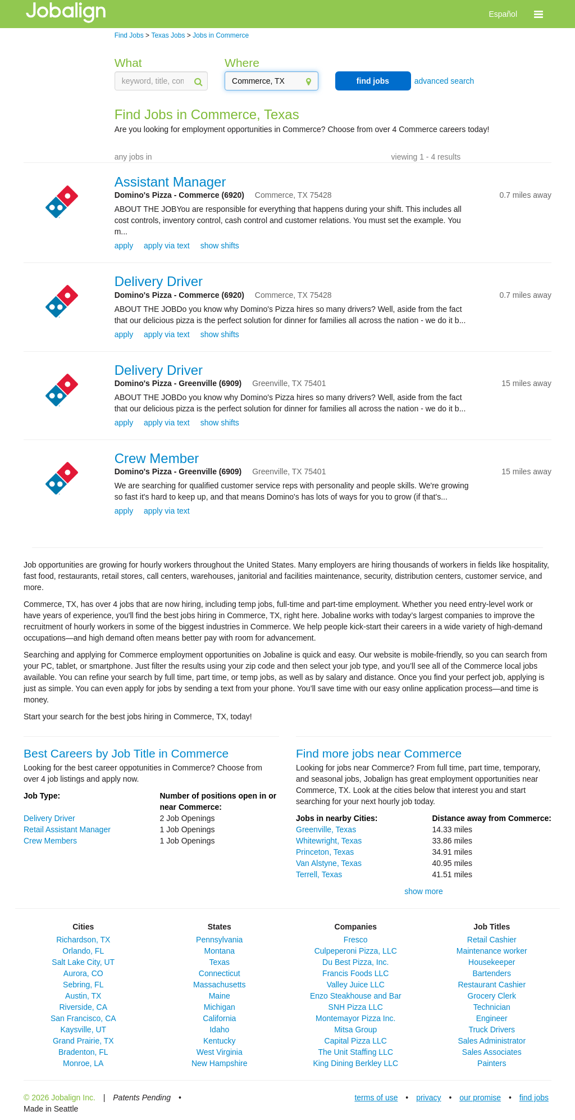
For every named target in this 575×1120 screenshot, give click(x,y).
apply (124, 245)
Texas (219, 962)
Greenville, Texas (326, 829)
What (128, 62)
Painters (491, 1063)
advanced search (444, 80)
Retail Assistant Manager (67, 829)
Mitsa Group (355, 1029)
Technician (491, 1007)
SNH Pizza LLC (355, 1007)
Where (242, 62)
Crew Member (157, 458)
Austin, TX (83, 995)
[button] (538, 14)
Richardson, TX (83, 939)
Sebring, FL (83, 984)
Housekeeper (491, 962)
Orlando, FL (83, 950)
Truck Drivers (491, 1029)
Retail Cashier (492, 939)
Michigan (219, 1007)
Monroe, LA (83, 1063)
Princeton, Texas (325, 851)
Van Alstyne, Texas (329, 863)
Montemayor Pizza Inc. (355, 1018)
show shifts (219, 245)
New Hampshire (219, 1063)
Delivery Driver (159, 281)
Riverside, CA (83, 1007)
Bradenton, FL (83, 1052)
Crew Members (50, 840)
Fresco (356, 939)
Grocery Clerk (492, 995)
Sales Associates (492, 1052)
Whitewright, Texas (329, 840)
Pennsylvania (219, 939)
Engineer (492, 1018)
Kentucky (219, 1040)
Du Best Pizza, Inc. (355, 962)
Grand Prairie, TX (83, 1040)
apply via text (167, 245)
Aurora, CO (83, 973)
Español (503, 14)
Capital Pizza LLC (356, 1040)
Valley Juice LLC (356, 984)
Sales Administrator (492, 1040)
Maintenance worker (492, 950)
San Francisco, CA (83, 1018)
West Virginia (220, 1052)
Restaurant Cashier (492, 984)
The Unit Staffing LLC (355, 1052)
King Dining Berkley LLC (355, 1063)
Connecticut (219, 973)
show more (423, 891)
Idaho (219, 1029)
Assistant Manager (170, 181)
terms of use (376, 1097)
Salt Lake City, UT (83, 962)
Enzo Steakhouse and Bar (355, 995)
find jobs (373, 80)
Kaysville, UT (83, 1029)
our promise (480, 1097)
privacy (428, 1097)
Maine (219, 995)
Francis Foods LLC (355, 973)
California (219, 1018)
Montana (219, 950)
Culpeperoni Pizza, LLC (355, 950)
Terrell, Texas (319, 874)
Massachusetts (219, 984)
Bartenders (492, 973)
